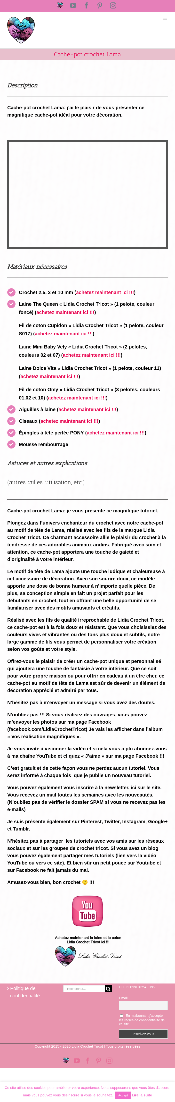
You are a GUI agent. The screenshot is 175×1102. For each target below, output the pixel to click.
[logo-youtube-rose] (87, 898)
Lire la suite (142, 1095)
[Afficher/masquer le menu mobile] (165, 19)
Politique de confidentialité (25, 992)
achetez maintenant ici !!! (105, 292)
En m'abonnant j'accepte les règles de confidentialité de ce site (142, 1020)
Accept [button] (123, 1095)
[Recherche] (108, 988)
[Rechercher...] (84, 988)
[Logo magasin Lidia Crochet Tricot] (87, 934)
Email (123, 998)
